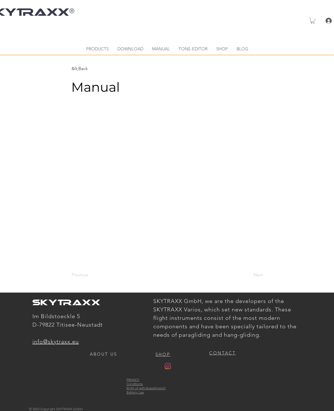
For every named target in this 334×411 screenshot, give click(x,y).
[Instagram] (168, 366)
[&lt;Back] (90, 68)
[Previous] (90, 275)
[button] (312, 21)
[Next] (249, 275)
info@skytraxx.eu (55, 341)
